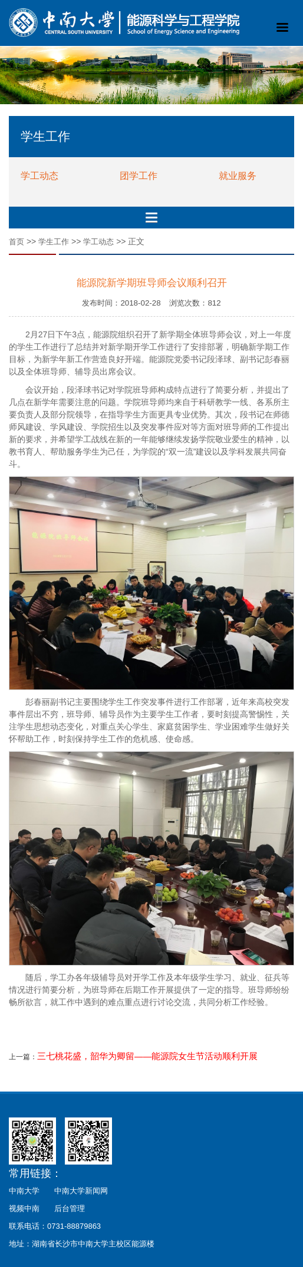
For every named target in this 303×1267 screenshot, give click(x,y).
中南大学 (24, 1190)
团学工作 (138, 176)
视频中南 (24, 1208)
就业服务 (237, 176)
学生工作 (53, 241)
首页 (16, 241)
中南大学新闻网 (81, 1190)
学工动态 (39, 176)
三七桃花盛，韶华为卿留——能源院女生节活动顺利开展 (147, 1056)
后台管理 (69, 1208)
